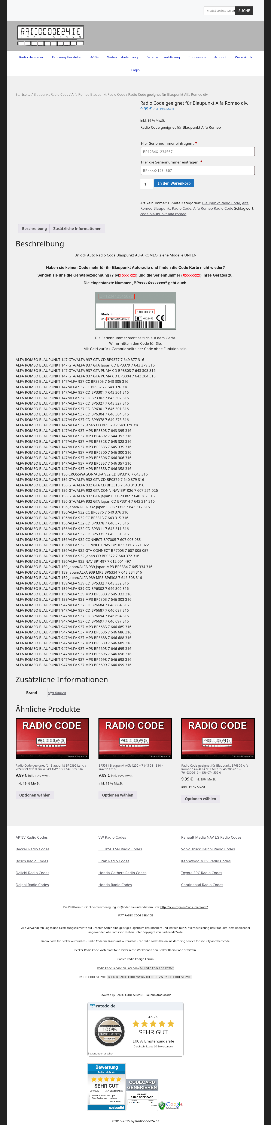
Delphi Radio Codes (32, 884)
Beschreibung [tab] (34, 228)
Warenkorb (243, 57)
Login (135, 70)
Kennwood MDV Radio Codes (206, 860)
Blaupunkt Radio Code (51, 94)
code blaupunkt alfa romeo (163, 213)
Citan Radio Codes (114, 860)
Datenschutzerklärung (163, 57)
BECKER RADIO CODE (122, 977)
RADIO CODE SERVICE (93, 977)
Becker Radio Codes (32, 849)
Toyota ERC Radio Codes (201, 872)
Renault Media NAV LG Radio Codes (211, 837)
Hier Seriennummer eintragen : (169, 143)
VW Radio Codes (112, 837)
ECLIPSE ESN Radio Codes (120, 849)
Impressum (197, 57)
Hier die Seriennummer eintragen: (172, 162)
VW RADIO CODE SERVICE (175, 977)
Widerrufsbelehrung (122, 57)
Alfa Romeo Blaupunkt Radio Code (98, 94)
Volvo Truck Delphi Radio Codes (208, 849)
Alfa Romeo (57, 692)
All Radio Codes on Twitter (157, 968)
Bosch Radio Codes (32, 860)
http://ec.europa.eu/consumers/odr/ (184, 907)
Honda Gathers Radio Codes (122, 872)
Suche (244, 10)
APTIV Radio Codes (32, 837)
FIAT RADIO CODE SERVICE (135, 915)
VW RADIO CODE (147, 977)
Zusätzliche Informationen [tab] (77, 228)
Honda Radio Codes (115, 884)
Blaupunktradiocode (158, 995)
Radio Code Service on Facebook (118, 968)
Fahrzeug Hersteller (67, 57)
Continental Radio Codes (202, 884)
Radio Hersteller (31, 57)
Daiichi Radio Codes (32, 872)
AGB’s (94, 57)
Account (220, 57)
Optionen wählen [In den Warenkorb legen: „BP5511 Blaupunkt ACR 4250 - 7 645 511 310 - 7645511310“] (117, 795)
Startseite (23, 94)
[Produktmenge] (146, 184)
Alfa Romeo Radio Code (213, 208)
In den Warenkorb (174, 183)
